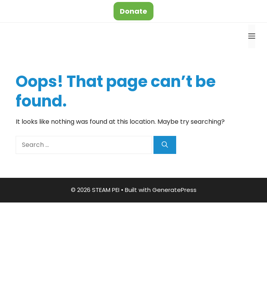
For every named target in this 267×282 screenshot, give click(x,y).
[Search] (164, 145)
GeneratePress (174, 190)
